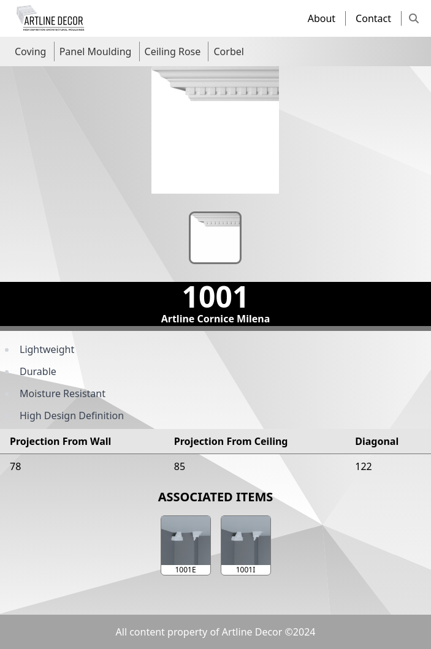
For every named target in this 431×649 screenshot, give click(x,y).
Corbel (228, 51)
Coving (30, 51)
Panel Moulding (95, 51)
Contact (373, 18)
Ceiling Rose (173, 51)
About (321, 18)
